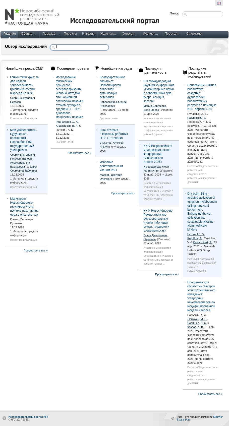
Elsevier (218, 417)
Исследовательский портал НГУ (28, 417)
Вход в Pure (183, 419)
